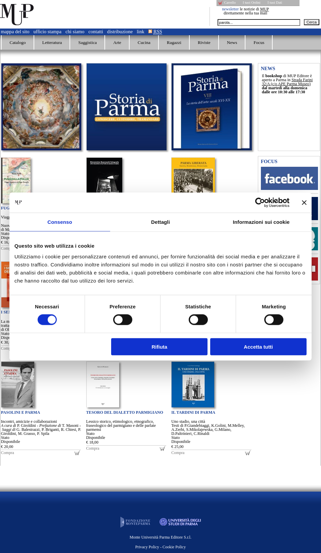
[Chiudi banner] (304, 202)
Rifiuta (160, 346)
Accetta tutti (258, 346)
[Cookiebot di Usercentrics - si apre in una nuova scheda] (260, 203)
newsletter (230, 9)
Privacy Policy (147, 547)
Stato (5, 233)
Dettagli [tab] (160, 222)
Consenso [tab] (59, 222)
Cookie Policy (174, 547)
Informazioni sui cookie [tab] (261, 222)
